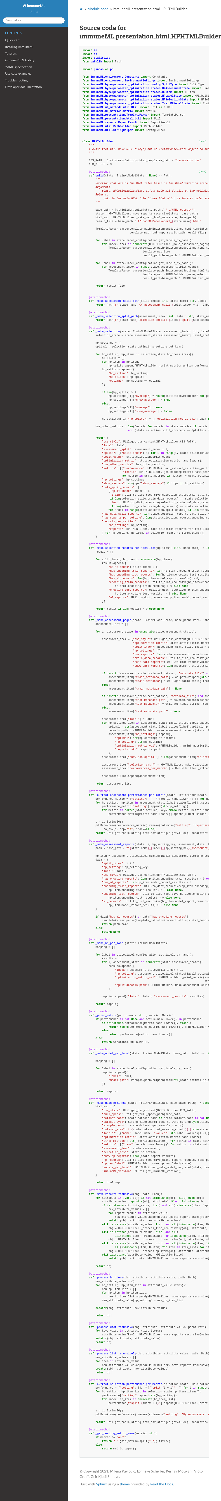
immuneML (35, 6)
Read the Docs (161, 1484)
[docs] (203, 141)
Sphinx (101, 1484)
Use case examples (18, 73)
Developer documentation (23, 87)
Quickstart (12, 40)
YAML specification (18, 67)
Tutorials (11, 53)
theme (125, 1484)
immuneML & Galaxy (19, 60)
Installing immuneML (19, 47)
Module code (97, 9)
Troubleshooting (16, 80)
